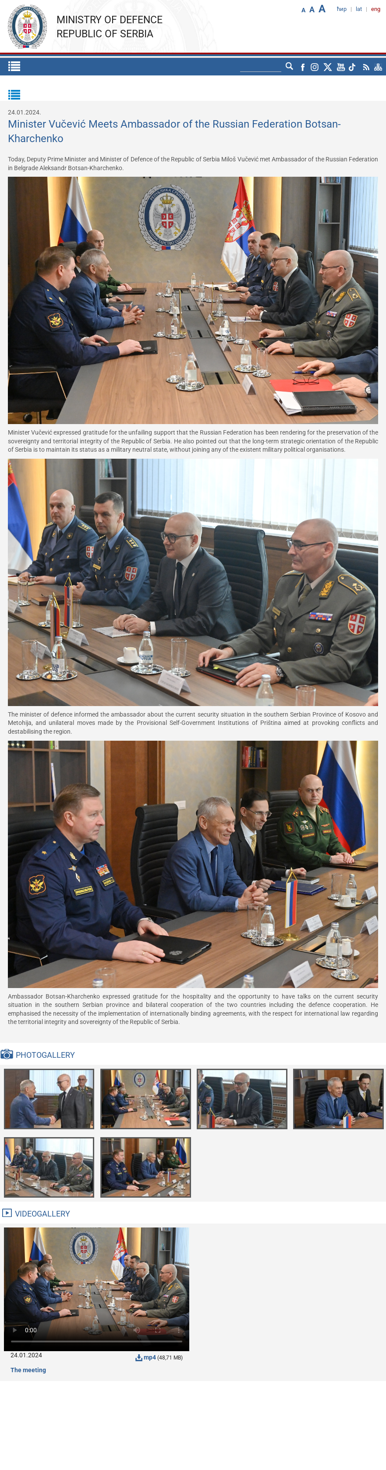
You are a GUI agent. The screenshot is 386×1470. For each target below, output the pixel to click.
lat (359, 9)
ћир (342, 9)
